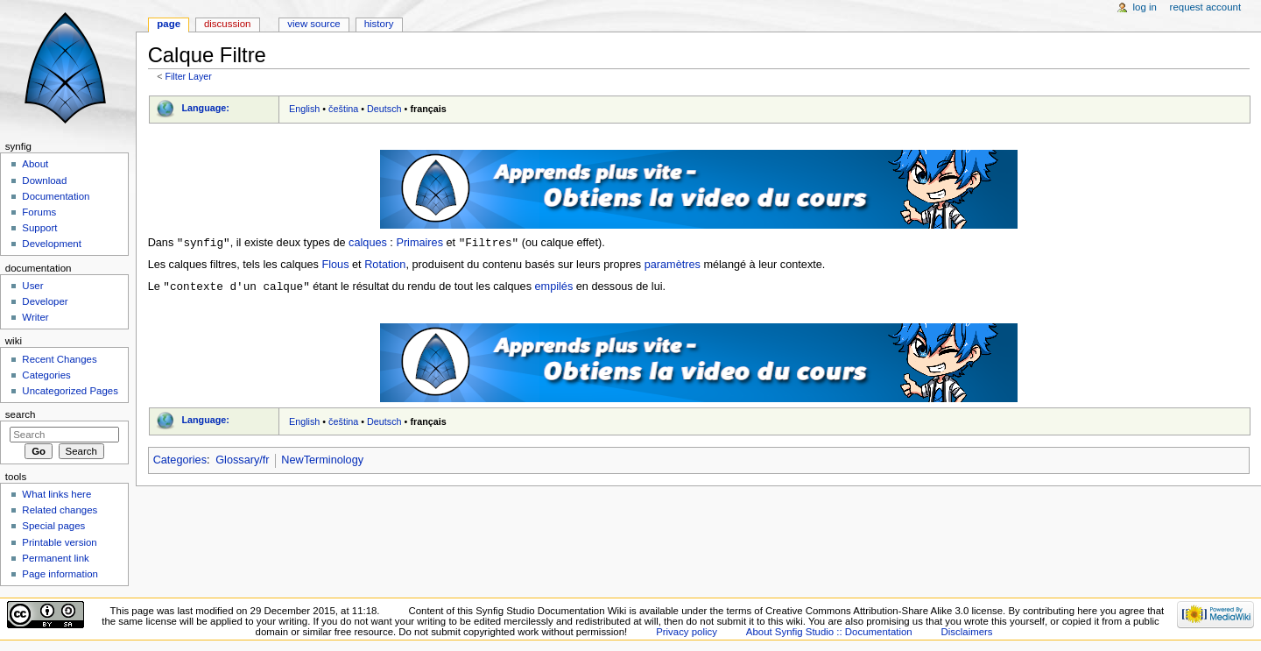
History (379, 23)
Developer (44, 301)
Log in (1145, 7)
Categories (180, 462)
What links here (56, 494)
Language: (205, 108)
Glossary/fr (242, 462)
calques (368, 243)
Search (20, 414)
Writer (35, 317)
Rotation (384, 265)
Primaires (419, 243)
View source (313, 23)
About (35, 164)
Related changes (59, 510)
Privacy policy (686, 631)
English (304, 108)
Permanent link (55, 558)
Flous (335, 265)
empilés (554, 288)
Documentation (55, 196)
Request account (1206, 7)
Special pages (53, 525)
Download (44, 180)
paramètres (673, 265)
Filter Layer (188, 76)
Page (168, 23)
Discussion (227, 23)
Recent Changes (59, 359)
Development (51, 243)
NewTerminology (322, 462)
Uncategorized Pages (70, 391)
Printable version (59, 542)
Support (39, 228)
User (32, 285)
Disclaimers (967, 631)
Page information (60, 574)
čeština (343, 108)
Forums (39, 212)
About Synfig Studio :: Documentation (829, 631)
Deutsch (384, 108)
